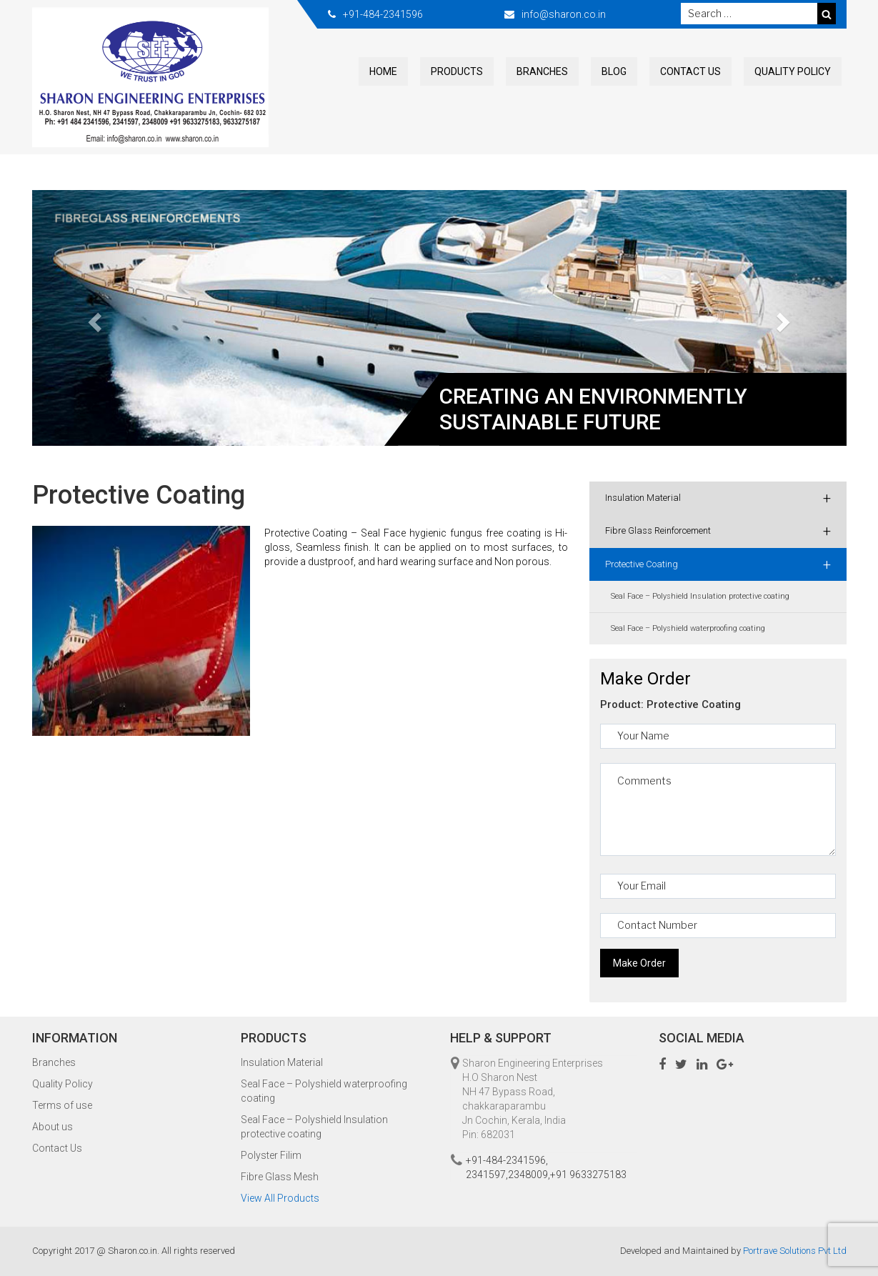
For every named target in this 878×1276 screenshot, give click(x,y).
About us (52, 1126)
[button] (93, 318)
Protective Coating (718, 564)
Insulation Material (718, 498)
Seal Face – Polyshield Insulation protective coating (700, 596)
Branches (542, 71)
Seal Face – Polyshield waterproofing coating (688, 628)
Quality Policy (792, 71)
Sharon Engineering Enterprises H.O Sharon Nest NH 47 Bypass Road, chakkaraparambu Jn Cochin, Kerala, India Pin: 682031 (532, 1098)
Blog (614, 71)
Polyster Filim (271, 1155)
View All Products (280, 1198)
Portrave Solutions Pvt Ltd (795, 1250)
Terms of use (62, 1105)
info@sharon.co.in (564, 14)
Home (383, 71)
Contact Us (690, 71)
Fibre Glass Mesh (280, 1176)
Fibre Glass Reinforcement (718, 530)
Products (457, 71)
